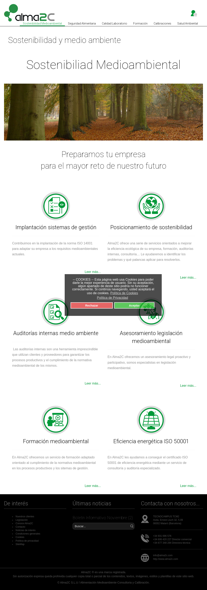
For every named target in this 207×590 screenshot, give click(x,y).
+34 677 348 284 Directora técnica (171, 542)
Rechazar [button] (91, 305)
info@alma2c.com (162, 555)
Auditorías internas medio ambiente (55, 333)
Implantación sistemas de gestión (55, 227)
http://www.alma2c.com (165, 559)
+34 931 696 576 (162, 536)
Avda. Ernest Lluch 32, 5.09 (168, 520)
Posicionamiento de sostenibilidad (151, 227)
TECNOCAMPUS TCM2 (166, 516)
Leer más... (93, 272)
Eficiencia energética (138, 441)
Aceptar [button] (134, 305)
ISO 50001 (176, 441)
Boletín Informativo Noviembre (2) (103, 517)
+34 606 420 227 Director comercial (172, 539)
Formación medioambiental (56, 441)
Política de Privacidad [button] (112, 297)
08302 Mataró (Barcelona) (167, 523)
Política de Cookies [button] (124, 293)
